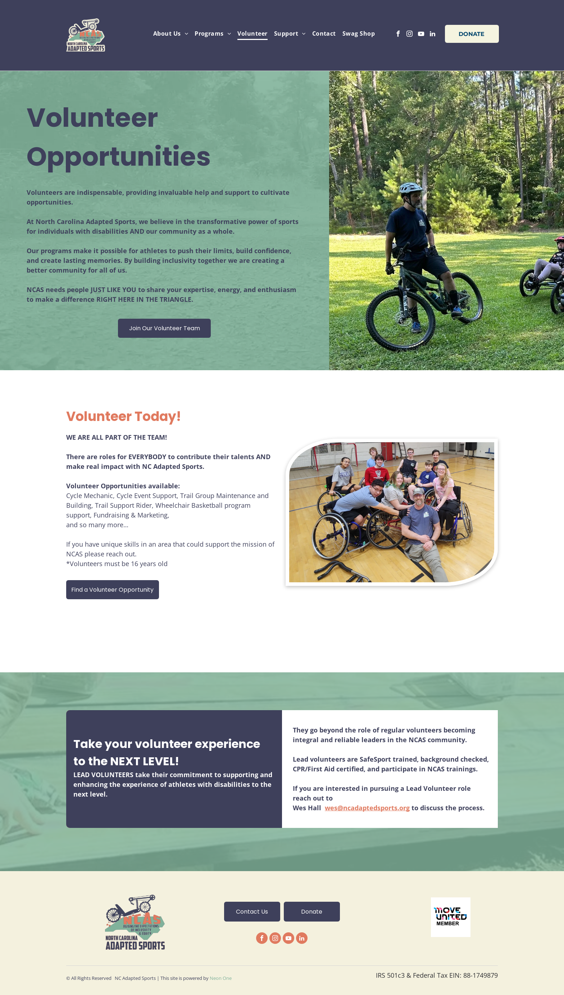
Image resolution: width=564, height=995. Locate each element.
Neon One (221, 978)
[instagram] (409, 34)
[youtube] (421, 34)
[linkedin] (432, 34)
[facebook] (398, 34)
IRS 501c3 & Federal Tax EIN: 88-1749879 (437, 975)
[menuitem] (170, 33)
